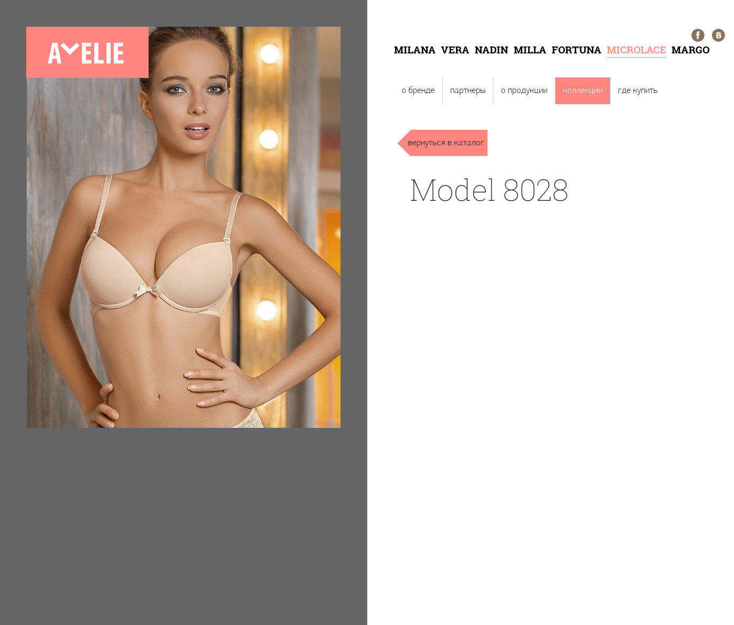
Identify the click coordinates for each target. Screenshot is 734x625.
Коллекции (582, 90)
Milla (530, 49)
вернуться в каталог (446, 142)
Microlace (636, 49)
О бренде (418, 90)
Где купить (638, 90)
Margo (690, 49)
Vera (455, 49)
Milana (415, 49)
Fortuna (576, 49)
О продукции (524, 90)
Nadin (491, 49)
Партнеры (467, 90)
